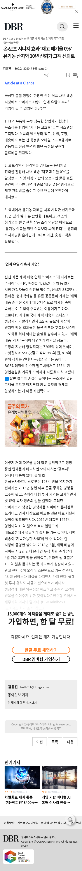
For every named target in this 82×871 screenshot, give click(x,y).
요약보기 (75, 75)
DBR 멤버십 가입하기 (41, 659)
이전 (39, 741)
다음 (70, 741)
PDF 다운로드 (53, 75)
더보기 (46, 75)
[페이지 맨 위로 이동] (71, 820)
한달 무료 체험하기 (41, 650)
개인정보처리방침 (27, 823)
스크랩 (68, 75)
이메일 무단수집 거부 (53, 823)
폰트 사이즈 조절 (61, 75)
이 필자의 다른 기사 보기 (22, 702)
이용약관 (9, 823)
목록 (55, 741)
